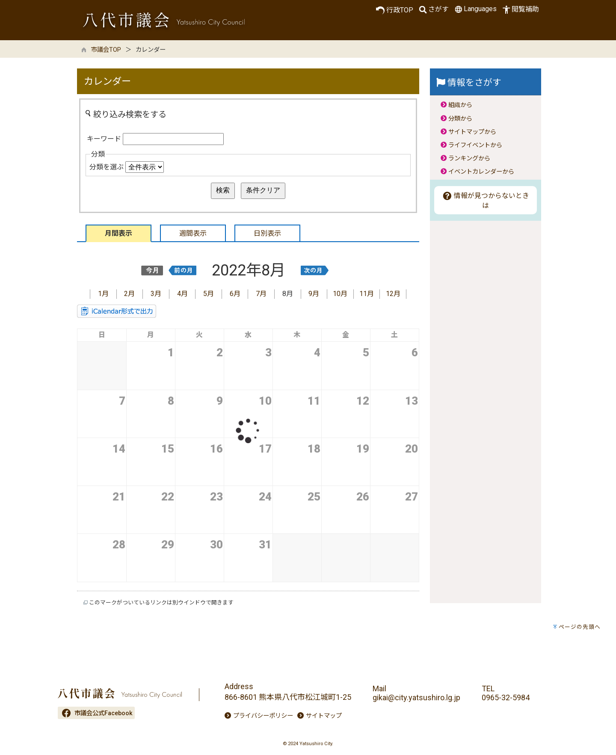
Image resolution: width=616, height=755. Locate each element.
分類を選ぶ (106, 167)
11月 (366, 294)
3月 (156, 294)
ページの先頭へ (580, 627)
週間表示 (193, 233)
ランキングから (469, 158)
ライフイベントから (475, 145)
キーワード (104, 139)
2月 (129, 294)
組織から (460, 105)
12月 (393, 294)
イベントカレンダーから (481, 171)
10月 (340, 294)
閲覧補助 (520, 9)
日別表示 (267, 233)
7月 (261, 294)
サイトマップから (472, 132)
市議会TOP (106, 49)
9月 (313, 294)
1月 (103, 294)
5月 (208, 294)
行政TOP (394, 10)
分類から (460, 118)
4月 (182, 294)
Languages (475, 9)
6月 (235, 294)
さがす (433, 9)
